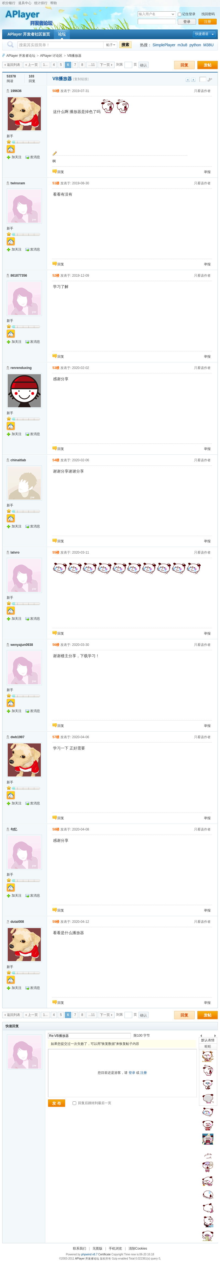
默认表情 (207, 1040)
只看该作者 (202, 91)
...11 (91, 65)
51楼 (55, 183)
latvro (15, 552)
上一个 (201, 1036)
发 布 (56, 1103)
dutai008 (17, 922)
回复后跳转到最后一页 (92, 1103)
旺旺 (208, 1046)
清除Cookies (138, 1248)
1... (45, 65)
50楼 (55, 91)
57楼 (55, 737)
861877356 (18, 275)
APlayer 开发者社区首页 (28, 34)
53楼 (55, 368)
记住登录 (188, 14)
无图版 (97, 1248)
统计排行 (40, 3)
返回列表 (13, 65)
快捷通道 (201, 34)
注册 (207, 22)
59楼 (55, 922)
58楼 (55, 829)
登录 (186, 22)
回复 (184, 65)
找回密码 (208, 14)
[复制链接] (81, 79)
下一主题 (193, 80)
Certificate (104, 1254)
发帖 (207, 65)
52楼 (55, 275)
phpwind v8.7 (89, 1254)
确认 (143, 65)
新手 (10, 136)
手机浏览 (115, 1248)
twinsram (17, 183)
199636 (16, 91)
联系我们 (79, 1248)
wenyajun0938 (21, 645)
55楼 (55, 552)
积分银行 (8, 3)
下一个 (216, 1036)
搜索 (125, 44)
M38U (208, 45)
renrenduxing (21, 368)
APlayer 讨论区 (51, 56)
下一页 (105, 65)
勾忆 (13, 829)
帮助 (53, 3)
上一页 (33, 65)
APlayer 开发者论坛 (20, 56)
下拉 (173, 14)
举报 (207, 172)
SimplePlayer (164, 45)
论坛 (62, 34)
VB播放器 (74, 56)
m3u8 (182, 45)
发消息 (35, 157)
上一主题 (188, 80)
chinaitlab (18, 460)
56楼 (55, 645)
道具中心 (24, 3)
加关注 (17, 157)
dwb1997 (17, 737)
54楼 (55, 460)
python (195, 45)
